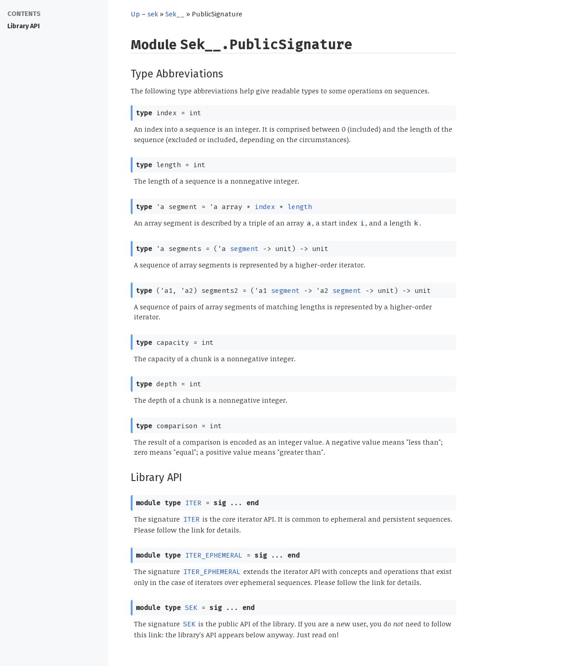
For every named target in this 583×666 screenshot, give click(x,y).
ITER (193, 503)
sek (153, 14)
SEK (191, 608)
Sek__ (174, 14)
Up (135, 14)
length (299, 207)
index (265, 207)
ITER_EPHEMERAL (213, 555)
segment (244, 249)
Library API (23, 26)
